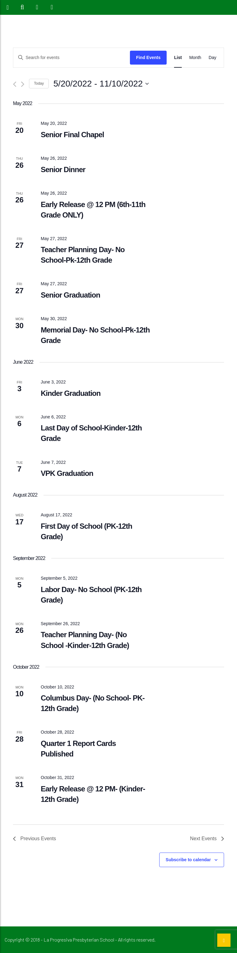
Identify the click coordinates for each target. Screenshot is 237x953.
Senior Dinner (63, 169)
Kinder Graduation (71, 393)
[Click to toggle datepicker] (101, 84)
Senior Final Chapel (72, 134)
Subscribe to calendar (188, 859)
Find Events (148, 57)
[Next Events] (22, 84)
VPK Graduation (67, 473)
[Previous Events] (14, 84)
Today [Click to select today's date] (39, 83)
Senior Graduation (70, 295)
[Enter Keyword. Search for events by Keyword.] (71, 57)
